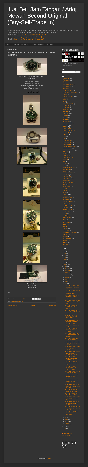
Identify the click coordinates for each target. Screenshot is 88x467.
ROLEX (18, 301)
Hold (64, 161)
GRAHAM (65, 152)
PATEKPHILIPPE (67, 198)
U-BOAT (65, 228)
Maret (66, 419)
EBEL (64, 138)
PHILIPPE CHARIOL (68, 201)
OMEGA (65, 190)
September (67, 275)
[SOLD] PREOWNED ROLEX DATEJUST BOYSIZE (72, 390)
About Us (41, 44)
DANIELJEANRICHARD (69, 130)
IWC (64, 165)
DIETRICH (66, 134)
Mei (66, 283)
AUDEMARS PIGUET (68, 96)
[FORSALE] (66, 81)
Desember (67, 268)
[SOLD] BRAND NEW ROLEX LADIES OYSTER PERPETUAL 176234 (72, 353)
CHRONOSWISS (67, 123)
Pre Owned (24, 44)
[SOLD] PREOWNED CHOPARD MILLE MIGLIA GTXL (72, 325)
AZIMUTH (65, 98)
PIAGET (65, 203)
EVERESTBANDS (67, 142)
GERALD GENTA (67, 148)
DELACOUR (66, 132)
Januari (67, 423)
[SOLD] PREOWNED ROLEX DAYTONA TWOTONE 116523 (72, 297)
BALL (64, 102)
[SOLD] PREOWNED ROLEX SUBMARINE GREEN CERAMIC (72, 330)
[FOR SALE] (66, 79)
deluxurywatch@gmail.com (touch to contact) (28, 39)
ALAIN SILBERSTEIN (68, 90)
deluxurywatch (68, 433)
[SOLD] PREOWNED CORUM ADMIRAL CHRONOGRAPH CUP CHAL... (72, 408)
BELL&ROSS (66, 105)
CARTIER (65, 117)
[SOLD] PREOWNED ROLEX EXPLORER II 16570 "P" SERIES (72, 403)
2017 (65, 260)
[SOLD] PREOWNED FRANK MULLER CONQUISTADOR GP (72, 287)
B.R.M (64, 100)
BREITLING (66, 113)
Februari (67, 421)
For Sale (33, 44)
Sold (22, 301)
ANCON (65, 94)
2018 (65, 257)
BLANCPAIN (66, 107)
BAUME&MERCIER (68, 104)
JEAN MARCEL (67, 169)
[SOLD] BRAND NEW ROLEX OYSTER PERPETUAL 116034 (72, 348)
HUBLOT (65, 163)
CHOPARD (66, 121)
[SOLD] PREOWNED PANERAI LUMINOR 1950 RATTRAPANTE (72, 292)
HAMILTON (66, 155)
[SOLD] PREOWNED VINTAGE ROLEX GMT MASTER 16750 (72, 302)
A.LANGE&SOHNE (68, 84)
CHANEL (65, 119)
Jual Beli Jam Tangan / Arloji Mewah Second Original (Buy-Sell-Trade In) (42, 15)
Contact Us (49, 44)
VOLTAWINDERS (67, 238)
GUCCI (65, 153)
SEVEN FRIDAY (67, 217)
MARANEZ (66, 180)
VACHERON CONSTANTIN (70, 232)
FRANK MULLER (67, 144)
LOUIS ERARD (67, 177)
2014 (65, 266)
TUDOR (65, 226)
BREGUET (66, 111)
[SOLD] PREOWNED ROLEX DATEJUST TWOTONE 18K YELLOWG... (72, 312)
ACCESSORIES (67, 86)
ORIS (64, 192)
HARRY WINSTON (68, 157)
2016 (65, 262)
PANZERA (65, 196)
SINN (64, 219)
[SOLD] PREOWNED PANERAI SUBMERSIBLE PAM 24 (72, 321)
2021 (65, 251)
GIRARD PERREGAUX (69, 150)
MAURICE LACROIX (68, 182)
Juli (66, 279)
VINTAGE (65, 236)
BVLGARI (65, 115)
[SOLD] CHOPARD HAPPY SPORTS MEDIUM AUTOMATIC (71, 413)
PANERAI (65, 194)
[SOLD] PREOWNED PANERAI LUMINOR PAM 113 (72, 372)
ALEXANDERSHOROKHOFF (70, 92)
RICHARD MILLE (67, 209)
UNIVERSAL (66, 230)
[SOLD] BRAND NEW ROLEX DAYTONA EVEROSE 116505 (72, 343)
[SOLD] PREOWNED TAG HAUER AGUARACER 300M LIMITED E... (72, 335)
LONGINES (66, 175)
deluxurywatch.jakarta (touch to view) (29, 37)
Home (7, 44)
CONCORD (66, 125)
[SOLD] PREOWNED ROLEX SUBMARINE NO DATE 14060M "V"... (72, 307)
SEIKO (65, 215)
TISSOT (65, 225)
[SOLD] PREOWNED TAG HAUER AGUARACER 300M (72, 339)
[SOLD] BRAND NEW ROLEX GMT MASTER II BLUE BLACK (72, 398)
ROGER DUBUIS (67, 211)
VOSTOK (65, 240)
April (66, 417)
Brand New (15, 44)
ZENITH (65, 242)
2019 (65, 255)
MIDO (64, 184)
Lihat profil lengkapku (67, 435)
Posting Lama (52, 305)
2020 (65, 253)
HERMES (65, 159)
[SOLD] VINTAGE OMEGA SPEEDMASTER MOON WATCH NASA (71, 317)
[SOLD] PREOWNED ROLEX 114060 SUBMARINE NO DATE (72, 363)
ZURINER (65, 244)
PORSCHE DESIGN (68, 205)
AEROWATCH (66, 88)
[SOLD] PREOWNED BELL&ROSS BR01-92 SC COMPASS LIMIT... (72, 358)
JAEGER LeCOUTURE (69, 167)
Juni (66, 281)
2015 (65, 264)
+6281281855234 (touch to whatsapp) (33, 35)
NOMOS (65, 188)
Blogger (49, 458)
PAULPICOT (66, 200)
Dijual (64, 136)
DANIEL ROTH (67, 128)
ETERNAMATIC (67, 140)
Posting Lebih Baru (12, 305)
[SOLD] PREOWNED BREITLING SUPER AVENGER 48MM (70, 368)
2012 (65, 428)
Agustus (67, 277)
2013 (65, 426)
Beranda (33, 305)
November (67, 270)
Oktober (67, 272)
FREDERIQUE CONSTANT (70, 146)
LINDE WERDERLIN (68, 173)
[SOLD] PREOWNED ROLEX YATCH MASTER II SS (72, 394)
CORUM (65, 127)
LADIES (65, 171)
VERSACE (66, 234)
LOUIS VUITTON (67, 178)
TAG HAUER (66, 223)
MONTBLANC (66, 186)
